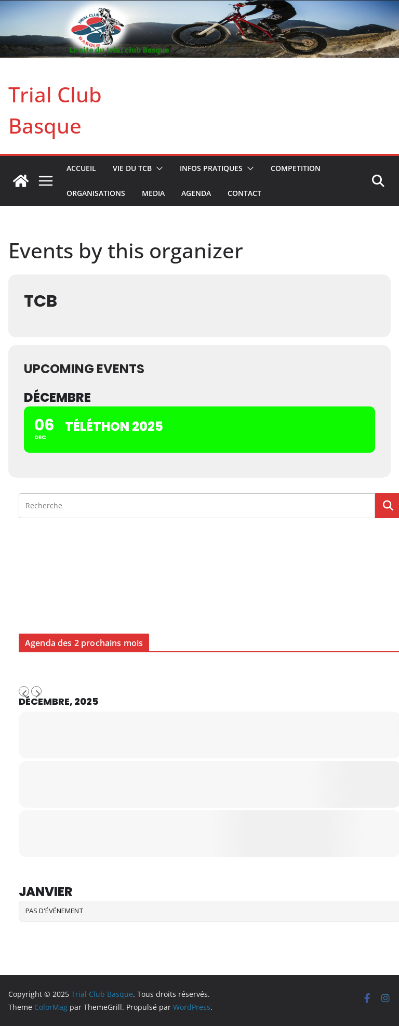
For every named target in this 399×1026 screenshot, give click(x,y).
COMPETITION (296, 168)
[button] (157, 168)
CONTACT (244, 193)
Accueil (81, 168)
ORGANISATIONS (95, 193)
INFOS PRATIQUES (211, 168)
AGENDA (196, 193)
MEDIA (153, 193)
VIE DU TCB (132, 168)
